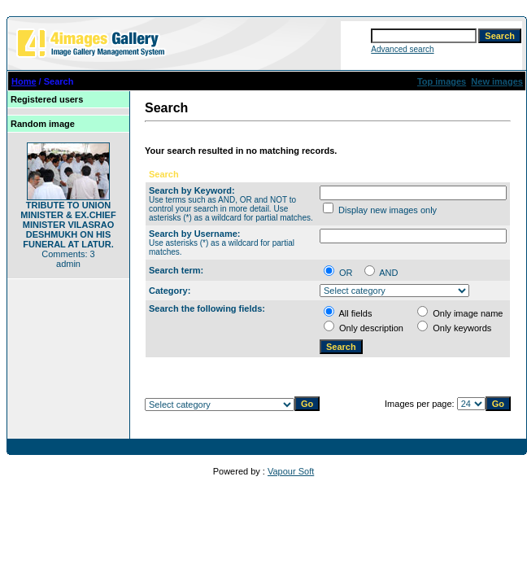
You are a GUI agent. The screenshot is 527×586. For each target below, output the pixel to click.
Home (24, 81)
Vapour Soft (291, 471)
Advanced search (402, 49)
